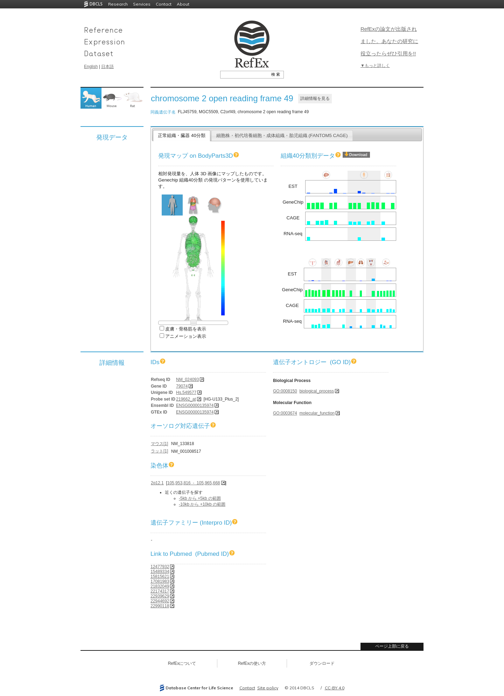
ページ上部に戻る (392, 646)
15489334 (159, 571)
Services (141, 4)
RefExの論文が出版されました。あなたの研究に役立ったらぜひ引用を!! (389, 41)
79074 (182, 386)
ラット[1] (159, 451)
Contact (164, 4)
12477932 (159, 566)
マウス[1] (159, 443)
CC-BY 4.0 (334, 687)
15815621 (159, 576)
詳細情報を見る (315, 98)
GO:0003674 (285, 413)
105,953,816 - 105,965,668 (193, 482)
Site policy (267, 687)
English (91, 66)
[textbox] (244, 74)
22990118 (159, 605)
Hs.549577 (186, 392)
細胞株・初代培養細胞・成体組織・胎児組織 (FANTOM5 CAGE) (282, 135)
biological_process (316, 391)
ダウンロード (322, 663)
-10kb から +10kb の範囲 (202, 504)
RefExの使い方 (252, 663)
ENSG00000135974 (195, 405)
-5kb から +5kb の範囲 (200, 498)
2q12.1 (157, 482)
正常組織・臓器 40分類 (181, 135)
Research (118, 4)
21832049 (159, 586)
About (183, 4)
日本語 (107, 66)
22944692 (159, 601)
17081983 (159, 581)
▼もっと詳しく (375, 65)
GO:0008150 (285, 391)
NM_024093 (187, 379)
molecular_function (317, 413)
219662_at (186, 399)
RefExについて (182, 663)
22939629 (159, 596)
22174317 (159, 591)
